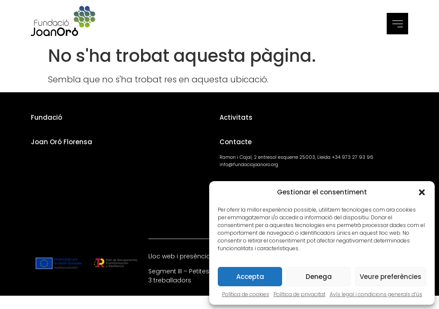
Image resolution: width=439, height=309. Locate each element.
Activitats (236, 117)
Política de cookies (245, 294)
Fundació (46, 117)
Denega (319, 276)
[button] (422, 192)
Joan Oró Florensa (61, 141)
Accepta (250, 276)
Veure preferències (390, 276)
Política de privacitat (299, 294)
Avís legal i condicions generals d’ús (376, 294)
